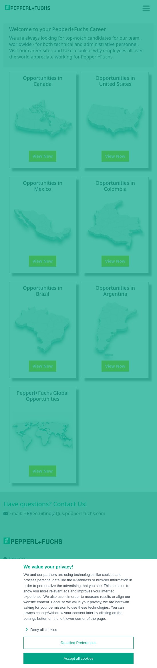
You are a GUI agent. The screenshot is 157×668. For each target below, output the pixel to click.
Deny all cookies (40, 629)
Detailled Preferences (78, 643)
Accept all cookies (78, 658)
